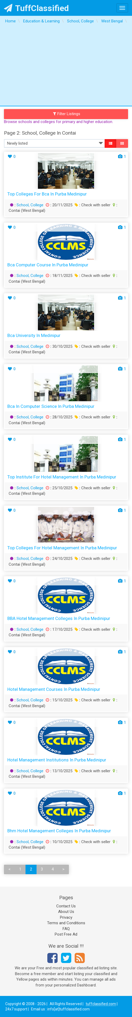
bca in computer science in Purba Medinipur (50, 406)
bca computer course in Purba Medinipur (47, 264)
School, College (30, 205)
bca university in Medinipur (33, 335)
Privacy (66, 917)
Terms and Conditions (66, 923)
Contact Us (66, 906)
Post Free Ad (66, 934)
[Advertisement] (66, 66)
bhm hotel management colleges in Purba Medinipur (59, 830)
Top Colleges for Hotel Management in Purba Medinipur (62, 547)
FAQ (66, 928)
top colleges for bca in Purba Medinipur (47, 194)
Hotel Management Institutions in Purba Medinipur (56, 759)
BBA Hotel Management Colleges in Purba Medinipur (58, 618)
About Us (66, 911)
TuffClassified (36, 8)
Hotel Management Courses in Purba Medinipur (53, 689)
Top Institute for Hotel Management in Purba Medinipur (61, 477)
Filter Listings (66, 113)
